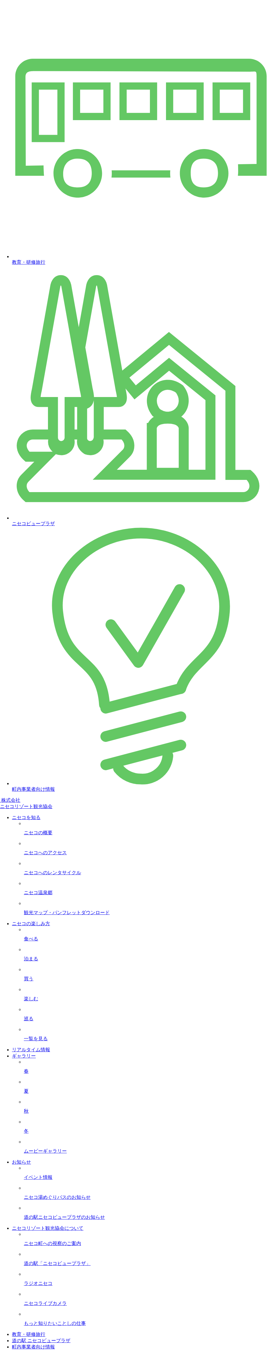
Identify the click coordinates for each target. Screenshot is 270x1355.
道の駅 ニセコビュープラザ (41, 1340)
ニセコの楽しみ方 (31, 923)
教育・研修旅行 (28, 1334)
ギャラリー (24, 1055)
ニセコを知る (26, 817)
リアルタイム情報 (31, 1049)
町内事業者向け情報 (33, 1346)
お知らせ (21, 1162)
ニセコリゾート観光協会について (47, 1228)
